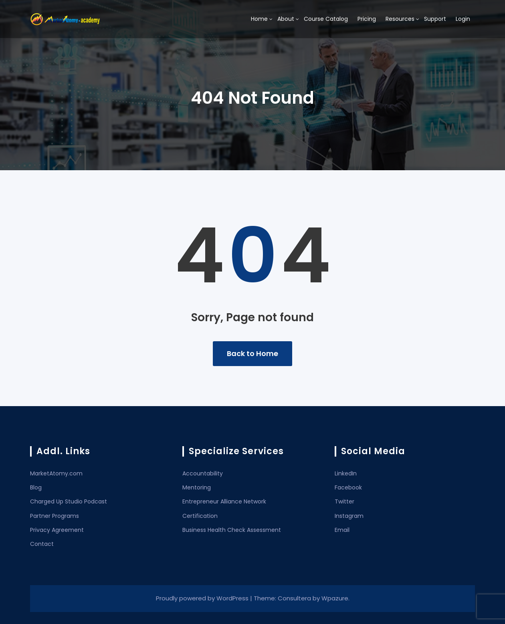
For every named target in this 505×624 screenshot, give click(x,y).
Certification (200, 516)
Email (342, 530)
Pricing (367, 19)
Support (435, 19)
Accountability (202, 473)
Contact (42, 544)
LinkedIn (346, 473)
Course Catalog (326, 19)
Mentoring (196, 487)
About (285, 19)
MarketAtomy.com (56, 473)
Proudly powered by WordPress (203, 598)
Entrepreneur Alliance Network (224, 501)
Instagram (349, 516)
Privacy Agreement (57, 530)
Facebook (348, 487)
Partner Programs (54, 516)
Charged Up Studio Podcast (68, 501)
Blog (36, 487)
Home (259, 19)
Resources (400, 19)
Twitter (344, 501)
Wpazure (334, 598)
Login (463, 19)
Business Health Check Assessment (231, 530)
